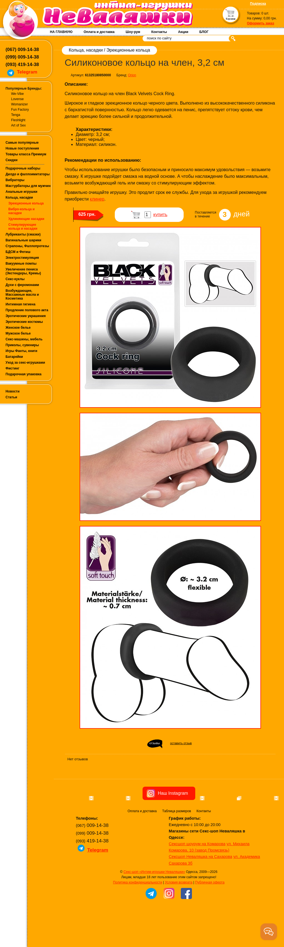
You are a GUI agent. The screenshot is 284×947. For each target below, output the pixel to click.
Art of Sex (18, 125)
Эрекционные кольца (26, 203)
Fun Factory (20, 110)
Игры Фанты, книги (21, 351)
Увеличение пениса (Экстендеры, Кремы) (23, 271)
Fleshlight (18, 120)
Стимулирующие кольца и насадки (22, 227)
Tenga (15, 115)
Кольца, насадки (19, 197)
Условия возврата (178, 914)
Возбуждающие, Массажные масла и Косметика (22, 294)
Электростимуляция (22, 258)
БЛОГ (204, 32)
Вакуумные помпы (21, 263)
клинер (97, 199)
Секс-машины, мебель (24, 339)
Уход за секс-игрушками (25, 362)
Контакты (159, 32)
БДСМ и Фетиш (18, 252)
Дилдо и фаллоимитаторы (28, 174)
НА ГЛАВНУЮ (61, 32)
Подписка (258, 4)
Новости (12, 391)
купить (160, 214)
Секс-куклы (15, 279)
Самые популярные (22, 143)
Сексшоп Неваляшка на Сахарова (200, 888)
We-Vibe (17, 94)
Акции (183, 32)
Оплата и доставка (99, 32)
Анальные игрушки (21, 192)
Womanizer (19, 104)
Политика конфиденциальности (137, 914)
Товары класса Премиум (26, 154)
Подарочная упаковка (24, 374)
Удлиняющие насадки (26, 219)
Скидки (11, 160)
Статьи (11, 397)
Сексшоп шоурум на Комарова (197, 875)
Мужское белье (18, 333)
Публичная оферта (210, 914)
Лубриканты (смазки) (23, 234)
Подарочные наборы (23, 168)
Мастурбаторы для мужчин (28, 186)
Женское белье (18, 328)
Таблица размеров (176, 842)
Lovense (17, 99)
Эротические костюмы (24, 322)
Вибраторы (15, 180)
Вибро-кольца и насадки (21, 211)
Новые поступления (22, 148)
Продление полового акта (27, 310)
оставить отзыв (181, 743)
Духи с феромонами (22, 285)
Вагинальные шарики (23, 240)
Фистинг (12, 368)
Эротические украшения (26, 316)
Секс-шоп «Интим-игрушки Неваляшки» (154, 903)
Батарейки (14, 357)
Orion (132, 75)
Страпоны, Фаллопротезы (27, 246)
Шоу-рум (133, 32)
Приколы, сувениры (22, 345)
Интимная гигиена (21, 304)
